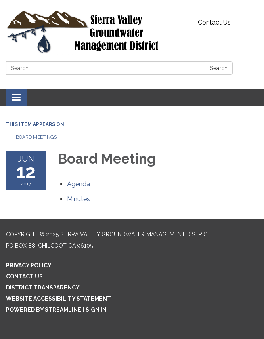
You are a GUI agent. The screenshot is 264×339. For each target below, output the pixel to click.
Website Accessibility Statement (58, 298)
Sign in (96, 310)
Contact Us (214, 22)
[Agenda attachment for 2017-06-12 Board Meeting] (78, 184)
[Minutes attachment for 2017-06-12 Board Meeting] (78, 199)
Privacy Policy (29, 265)
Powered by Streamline (43, 310)
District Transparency (43, 287)
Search (219, 68)
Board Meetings (36, 137)
